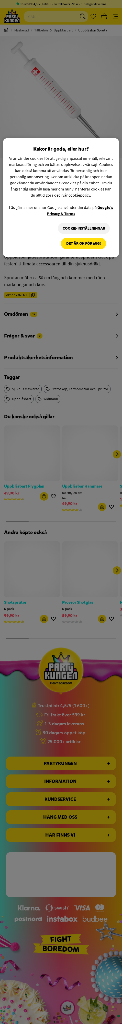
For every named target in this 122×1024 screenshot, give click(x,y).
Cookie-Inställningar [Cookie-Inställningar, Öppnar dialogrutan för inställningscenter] (84, 228)
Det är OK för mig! (83, 243)
